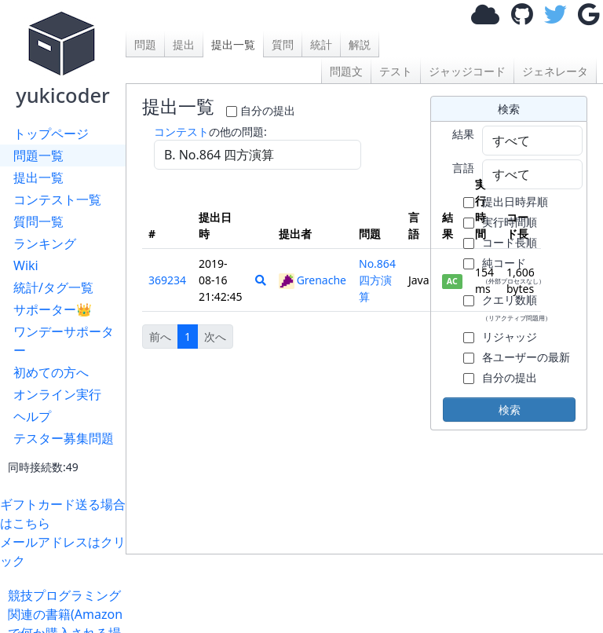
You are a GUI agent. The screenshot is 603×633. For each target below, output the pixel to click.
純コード (513, 270)
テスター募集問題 (63, 438)
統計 (321, 44)
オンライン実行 (57, 394)
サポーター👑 (52, 309)
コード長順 (509, 242)
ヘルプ (32, 416)
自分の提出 (267, 110)
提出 (184, 44)
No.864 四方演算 (377, 280)
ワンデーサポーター (63, 341)
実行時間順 (509, 221)
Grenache (312, 280)
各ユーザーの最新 (526, 356)
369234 (167, 280)
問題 (145, 44)
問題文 (346, 71)
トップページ (51, 133)
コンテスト (181, 131)
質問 (283, 44)
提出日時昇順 (515, 201)
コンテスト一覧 (57, 199)
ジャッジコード (467, 71)
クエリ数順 (516, 307)
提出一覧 (38, 177)
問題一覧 (38, 155)
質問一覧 (38, 221)
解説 (360, 44)
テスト (395, 71)
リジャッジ (509, 336)
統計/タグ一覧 (53, 287)
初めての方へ (51, 372)
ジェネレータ (555, 71)
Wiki (25, 265)
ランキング (44, 243)
